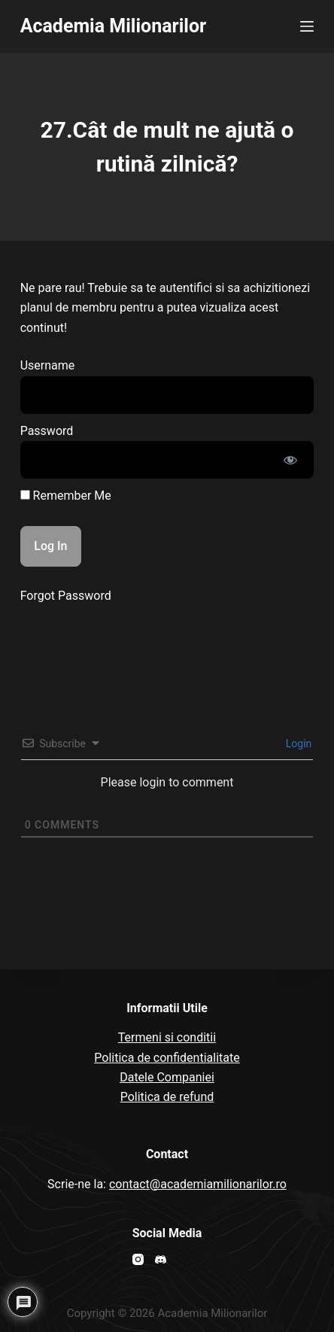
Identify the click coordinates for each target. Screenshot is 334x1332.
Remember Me (65, 495)
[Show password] (290, 460)
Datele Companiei (167, 1077)
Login (297, 743)
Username (47, 365)
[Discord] (160, 1259)
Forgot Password (65, 595)
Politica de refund (167, 1097)
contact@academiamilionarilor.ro (198, 1184)
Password (47, 431)
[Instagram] (138, 1259)
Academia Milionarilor (113, 26)
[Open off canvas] (307, 26)
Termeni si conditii (167, 1037)
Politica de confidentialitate (166, 1058)
